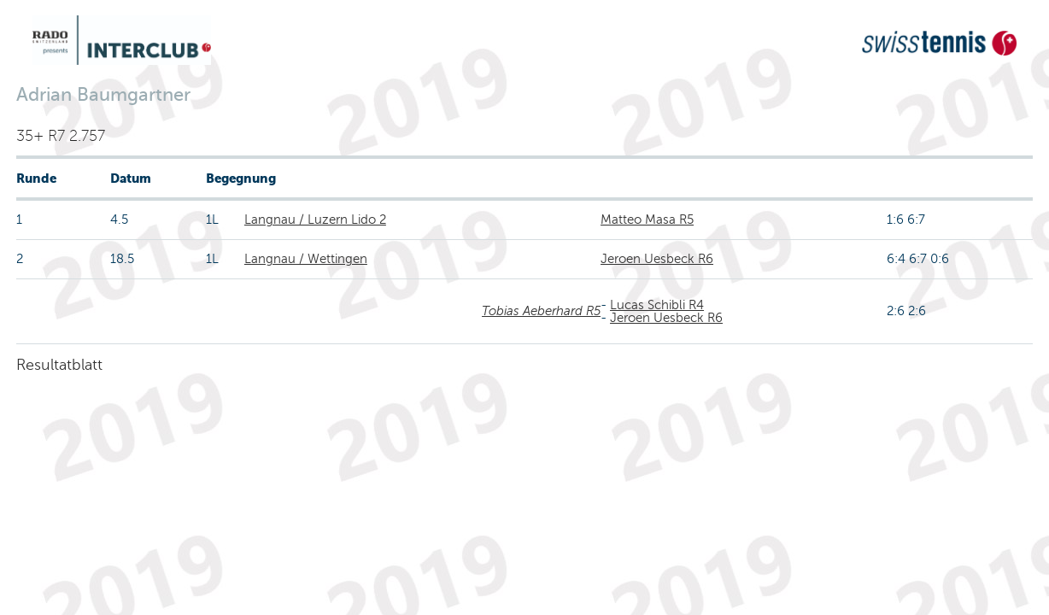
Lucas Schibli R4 (657, 305)
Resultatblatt (59, 364)
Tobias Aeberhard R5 (541, 311)
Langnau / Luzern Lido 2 (315, 219)
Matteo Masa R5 (647, 219)
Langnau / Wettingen (305, 259)
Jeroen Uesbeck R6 (657, 259)
